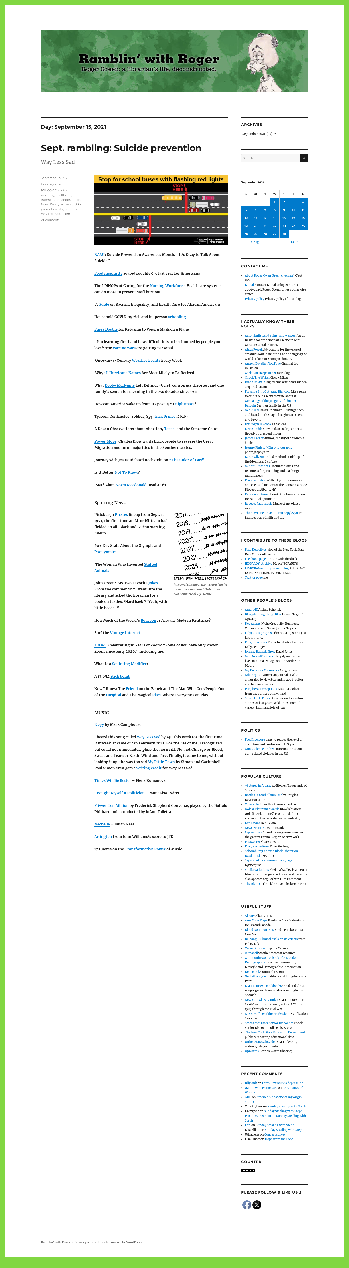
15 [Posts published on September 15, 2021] (274, 218)
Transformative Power (145, 849)
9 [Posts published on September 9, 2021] (284, 210)
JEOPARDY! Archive (258, 564)
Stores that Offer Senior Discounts (269, 1023)
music (75, 199)
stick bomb (120, 676)
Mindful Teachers (257, 466)
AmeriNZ (251, 610)
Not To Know (126, 472)
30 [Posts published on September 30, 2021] (284, 234)
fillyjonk (251, 1083)
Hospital (113, 695)
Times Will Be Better (112, 780)
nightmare (185, 404)
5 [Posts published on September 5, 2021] (246, 210)
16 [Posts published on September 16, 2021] (284, 218)
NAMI (99, 254)
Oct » (294, 242)
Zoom (66, 213)
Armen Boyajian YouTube (263, 363)
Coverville (252, 804)
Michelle (102, 824)
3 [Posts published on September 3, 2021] (293, 202)
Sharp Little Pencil (258, 698)
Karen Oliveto (254, 457)
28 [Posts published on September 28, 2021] (265, 234)
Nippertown (253, 832)
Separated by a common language (268, 860)
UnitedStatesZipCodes (260, 1042)
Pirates (121, 514)
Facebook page (255, 559)
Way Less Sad (148, 737)
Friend (132, 688)
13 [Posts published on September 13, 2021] (255, 218)
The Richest (253, 884)
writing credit (149, 768)
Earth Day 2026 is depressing (282, 1083)
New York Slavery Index (261, 1000)
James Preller (254, 438)
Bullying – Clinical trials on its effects (271, 939)
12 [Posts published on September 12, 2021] (246, 218)
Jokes (153, 583)
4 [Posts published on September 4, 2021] (303, 202)
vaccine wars (124, 348)
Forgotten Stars (256, 642)
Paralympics (105, 552)
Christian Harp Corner (260, 373)
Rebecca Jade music (258, 504)
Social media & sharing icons (149, 1265)
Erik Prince (165, 416)
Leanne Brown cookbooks (263, 986)
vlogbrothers (67, 209)
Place (157, 695)
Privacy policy (254, 299)
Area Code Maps (256, 920)
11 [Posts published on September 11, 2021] (303, 210)
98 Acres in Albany (258, 786)
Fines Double (106, 329)
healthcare (63, 195)
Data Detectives (256, 550)
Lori (248, 1125)
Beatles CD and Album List (263, 795)
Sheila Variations (257, 870)
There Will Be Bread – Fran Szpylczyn (271, 513)
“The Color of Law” (186, 460)
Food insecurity (108, 273)
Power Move (105, 441)
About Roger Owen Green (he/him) (269, 275)
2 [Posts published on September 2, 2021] (284, 202)
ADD (248, 1097)
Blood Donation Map (259, 930)
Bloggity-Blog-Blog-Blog (263, 614)
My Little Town (161, 762)
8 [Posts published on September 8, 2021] (275, 210)
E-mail (250, 285)
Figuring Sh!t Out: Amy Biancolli (267, 391)
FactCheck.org (255, 740)
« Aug (255, 242)
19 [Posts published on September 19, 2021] (246, 226)
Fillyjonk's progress (259, 633)
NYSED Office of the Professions (267, 1014)
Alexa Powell (254, 349)
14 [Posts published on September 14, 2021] (265, 218)
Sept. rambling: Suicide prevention (121, 147)
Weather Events (146, 360)
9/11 (43, 190)
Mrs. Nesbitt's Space (259, 656)
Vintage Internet (125, 632)
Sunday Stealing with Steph (287, 1106)
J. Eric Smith (253, 429)
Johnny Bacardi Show (260, 652)
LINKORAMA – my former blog (267, 568)
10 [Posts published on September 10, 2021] (293, 210)
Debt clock (252, 972)
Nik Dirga (251, 675)
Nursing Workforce (167, 285)
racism (64, 204)
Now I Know (49, 204)
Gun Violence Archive (260, 749)
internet (47, 199)
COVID (52, 190)
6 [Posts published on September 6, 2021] (256, 210)
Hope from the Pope (279, 1139)
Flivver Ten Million (111, 805)
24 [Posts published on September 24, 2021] (294, 226)
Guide (104, 304)
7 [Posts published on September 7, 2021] (265, 210)
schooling (177, 317)
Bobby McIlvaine (120, 385)
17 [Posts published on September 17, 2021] (293, 218)
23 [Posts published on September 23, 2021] (284, 226)
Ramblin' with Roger (55, 1242)
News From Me (255, 828)
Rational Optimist (257, 494)
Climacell (251, 953)
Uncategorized (52, 184)
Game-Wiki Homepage (261, 1088)
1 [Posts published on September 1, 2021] (274, 202)
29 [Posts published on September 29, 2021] (274, 234)
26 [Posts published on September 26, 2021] (246, 234)
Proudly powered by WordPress (120, 1242)
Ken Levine (252, 823)
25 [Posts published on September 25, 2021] (303, 226)
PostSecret (252, 842)
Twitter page (254, 578)
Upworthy (252, 1051)
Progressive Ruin (257, 846)
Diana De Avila (255, 382)
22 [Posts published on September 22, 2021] (274, 226)
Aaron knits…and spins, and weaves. (270, 335)
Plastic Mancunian (258, 1116)
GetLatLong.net (256, 976)
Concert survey (275, 1134)
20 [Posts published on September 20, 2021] (256, 226)
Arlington (103, 836)
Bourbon (148, 620)
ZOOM (100, 645)
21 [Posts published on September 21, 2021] (265, 226)
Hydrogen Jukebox (258, 424)
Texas (169, 429)
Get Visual (252, 410)
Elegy (99, 724)
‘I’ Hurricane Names (122, 373)
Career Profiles (255, 948)
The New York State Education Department (275, 1032)
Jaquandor (62, 199)
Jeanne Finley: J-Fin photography (268, 447)
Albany (250, 916)
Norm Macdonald (131, 485)
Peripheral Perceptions (261, 689)
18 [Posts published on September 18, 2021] (303, 218)
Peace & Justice (255, 480)
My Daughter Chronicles (262, 670)
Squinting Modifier (129, 664)
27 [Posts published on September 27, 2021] (256, 234)
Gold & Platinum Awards (262, 809)
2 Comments (50, 220)
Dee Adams (253, 624)
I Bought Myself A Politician (119, 793)
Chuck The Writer (257, 377)
